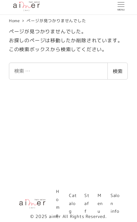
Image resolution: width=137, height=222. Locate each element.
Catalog (73, 203)
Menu (100, 203)
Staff (87, 203)
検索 (118, 71)
